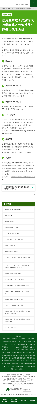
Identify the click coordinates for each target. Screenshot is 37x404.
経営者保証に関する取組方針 (14, 299)
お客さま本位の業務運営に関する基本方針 (17, 292)
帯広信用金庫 (8, 3)
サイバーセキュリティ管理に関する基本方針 (17, 258)
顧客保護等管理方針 (11, 251)
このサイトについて (11, 327)
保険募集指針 (9, 221)
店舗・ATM (23, 400)
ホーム (3, 8)
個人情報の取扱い (10, 245)
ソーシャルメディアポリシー (14, 239)
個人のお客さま (4, 400)
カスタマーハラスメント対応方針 (15, 305)
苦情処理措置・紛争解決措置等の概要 (17, 285)
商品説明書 (8, 215)
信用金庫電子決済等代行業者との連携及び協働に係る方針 (17, 312)
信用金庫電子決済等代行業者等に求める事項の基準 (17, 320)
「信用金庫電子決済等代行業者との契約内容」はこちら (16, 188)
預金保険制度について (12, 227)
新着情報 (32, 400)
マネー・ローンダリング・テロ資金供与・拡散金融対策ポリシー (17, 266)
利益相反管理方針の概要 (13, 273)
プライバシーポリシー (12, 233)
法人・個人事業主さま (14, 400)
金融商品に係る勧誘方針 (13, 209)
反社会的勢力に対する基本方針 (15, 279)
